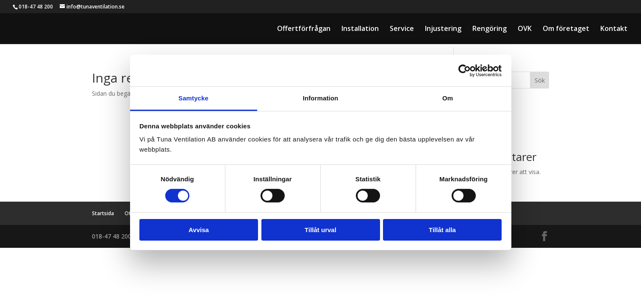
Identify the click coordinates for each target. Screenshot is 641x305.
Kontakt (613, 29)
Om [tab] (447, 98)
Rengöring (489, 29)
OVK (525, 29)
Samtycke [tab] (193, 98)
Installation (360, 29)
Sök (540, 80)
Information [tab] (321, 98)
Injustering (443, 29)
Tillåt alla (442, 229)
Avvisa (199, 229)
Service (402, 29)
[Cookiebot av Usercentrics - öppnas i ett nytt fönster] (464, 70)
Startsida (103, 213)
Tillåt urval (320, 229)
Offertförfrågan (303, 29)
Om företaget (566, 29)
